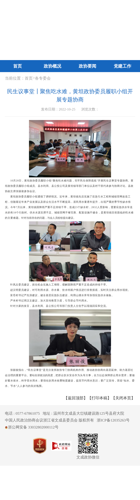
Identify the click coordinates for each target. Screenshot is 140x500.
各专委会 (43, 78)
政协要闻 (87, 66)
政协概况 (52, 66)
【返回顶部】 (76, 398)
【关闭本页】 (123, 398)
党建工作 (122, 66)
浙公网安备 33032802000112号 (32, 427)
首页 (17, 66)
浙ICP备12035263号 (113, 420)
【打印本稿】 (99, 398)
